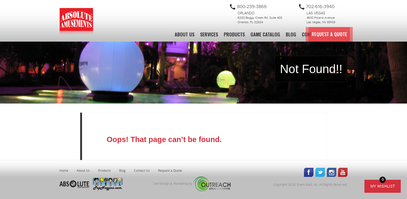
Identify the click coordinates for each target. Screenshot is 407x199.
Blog (291, 34)
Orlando (246, 13)
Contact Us (314, 34)
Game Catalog (265, 34)
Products (234, 34)
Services (209, 34)
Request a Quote (355, 34)
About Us (184, 34)
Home (63, 170)
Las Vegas (316, 13)
